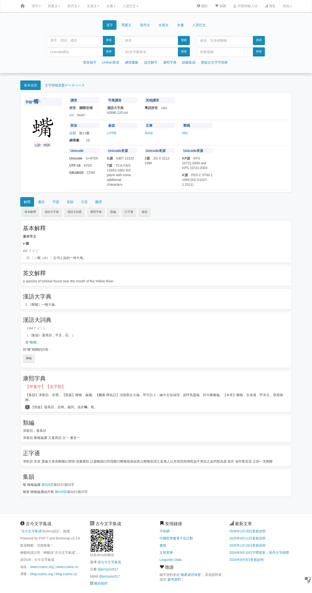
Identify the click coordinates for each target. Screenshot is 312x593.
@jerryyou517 (107, 569)
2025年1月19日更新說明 (247, 545)
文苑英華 (166, 552)
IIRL (185, 133)
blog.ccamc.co (66, 574)
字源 (55, 202)
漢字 (36, 6)
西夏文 (54, 6)
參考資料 (174, 579)
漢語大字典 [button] (52, 212)
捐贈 (220, 6)
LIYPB (111, 133)
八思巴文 (130, 6)
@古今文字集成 (109, 562)
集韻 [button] (144, 212)
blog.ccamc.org (41, 574)
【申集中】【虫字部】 (45, 386)
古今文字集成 (31, 531)
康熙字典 (169, 62)
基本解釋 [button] (30, 212)
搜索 (109, 40)
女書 (111, 6)
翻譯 (98, 202)
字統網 (165, 531)
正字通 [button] (129, 212)
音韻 (70, 202)
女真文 (93, 6)
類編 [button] (113, 212)
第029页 (47, 485)
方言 (84, 202)
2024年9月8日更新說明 (246, 560)
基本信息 (30, 85)
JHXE (149, 133)
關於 (202, 6)
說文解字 (150, 62)
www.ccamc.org (42, 567)
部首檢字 (89, 62)
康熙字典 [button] (96, 212)
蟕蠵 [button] (29, 358)
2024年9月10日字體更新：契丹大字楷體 (259, 552)
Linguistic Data (170, 560)
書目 (41, 202)
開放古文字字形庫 (214, 62)
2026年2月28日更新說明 (247, 531)
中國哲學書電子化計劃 (176, 538)
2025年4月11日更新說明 (247, 538)
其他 (287, 6)
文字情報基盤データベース (65, 85)
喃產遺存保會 (191, 575)
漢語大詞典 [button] (74, 212)
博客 (270, 6)
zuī (71, 115)
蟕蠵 (33, 342)
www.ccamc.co (67, 567)
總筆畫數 (131, 62)
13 (84, 133)
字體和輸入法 (245, 6)
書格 (163, 545)
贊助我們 (100, 583)
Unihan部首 (110, 62)
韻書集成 (188, 62)
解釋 (27, 202)
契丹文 (73, 6)
